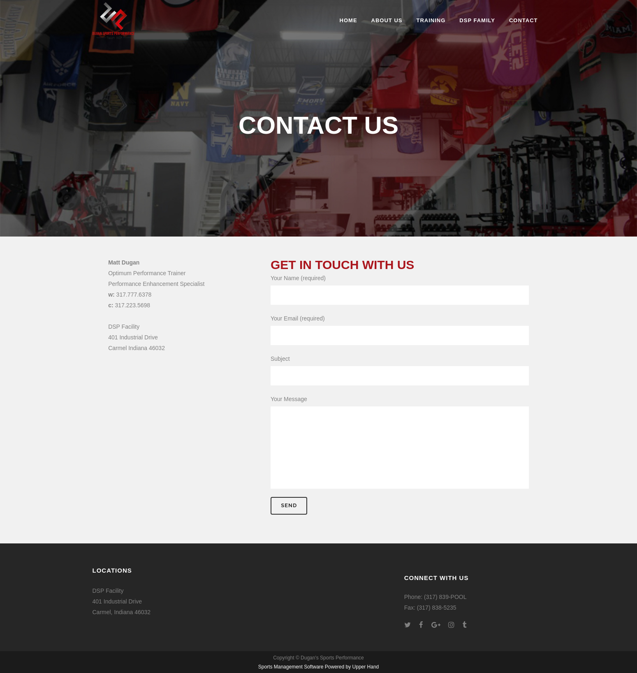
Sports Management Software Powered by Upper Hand (318, 667)
